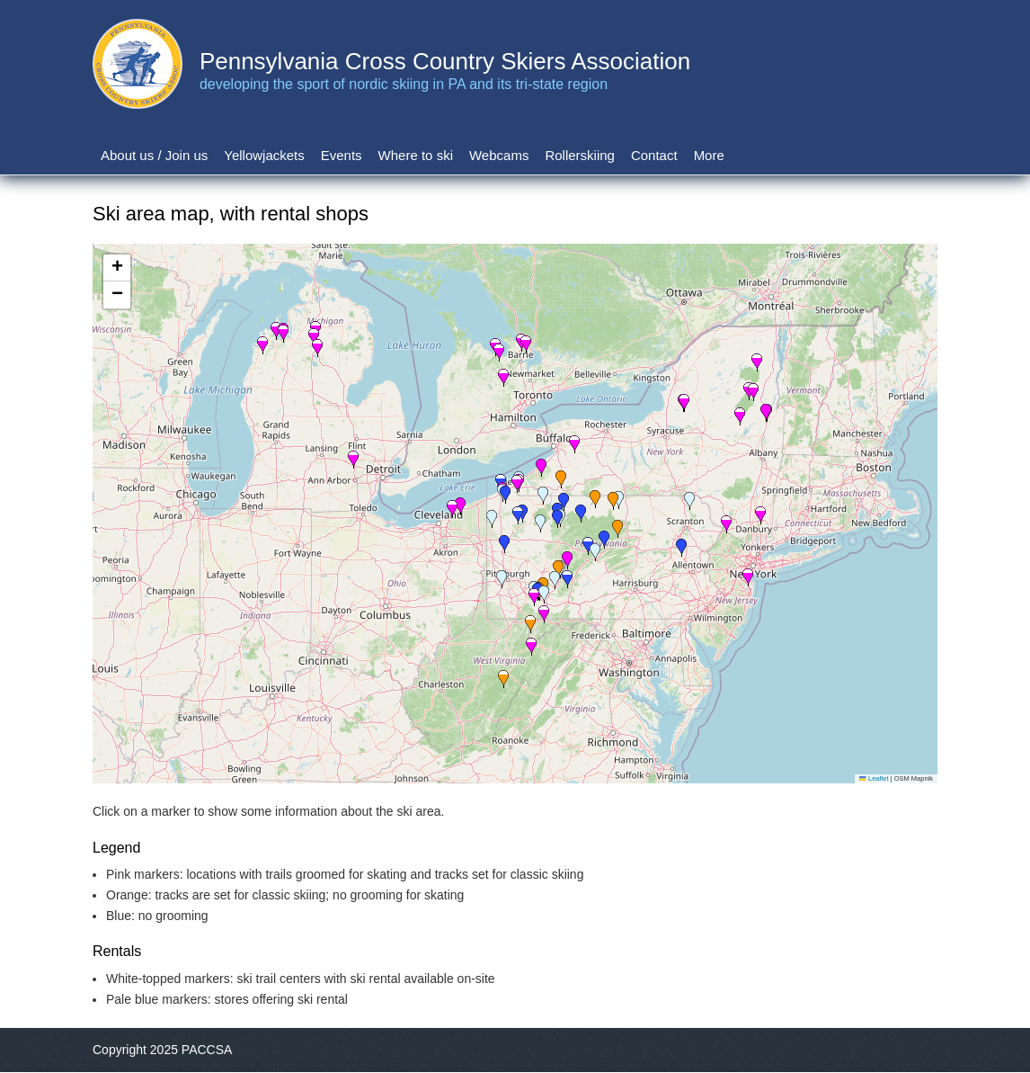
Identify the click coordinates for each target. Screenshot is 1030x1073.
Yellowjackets (264, 155)
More (709, 155)
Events (341, 155)
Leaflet (873, 778)
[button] (543, 595)
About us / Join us (154, 155)
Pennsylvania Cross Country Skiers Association (445, 61)
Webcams (498, 155)
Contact (654, 155)
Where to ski (415, 155)
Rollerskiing (580, 155)
